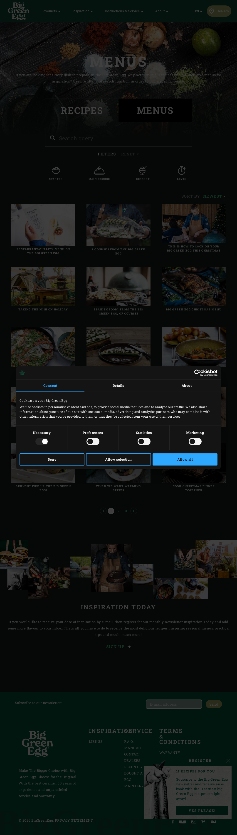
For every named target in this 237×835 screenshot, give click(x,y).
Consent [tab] (50, 385)
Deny (52, 459)
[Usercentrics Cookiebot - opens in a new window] (197, 372)
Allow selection (118, 459)
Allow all (185, 459)
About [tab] (187, 385)
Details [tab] (118, 385)
